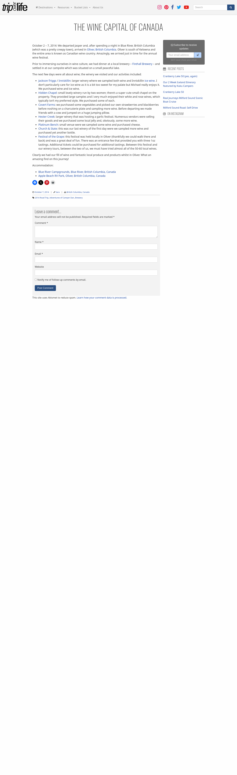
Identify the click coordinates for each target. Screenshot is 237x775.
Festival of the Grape (51, 136)
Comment (41, 223)
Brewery (79, 197)
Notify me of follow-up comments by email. (61, 279)
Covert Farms (46, 104)
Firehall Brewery (142, 64)
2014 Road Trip (42, 197)
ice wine (150, 80)
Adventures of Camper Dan (62, 197)
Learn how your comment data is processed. (102, 297)
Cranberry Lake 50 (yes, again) (180, 76)
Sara (58, 192)
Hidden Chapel (47, 93)
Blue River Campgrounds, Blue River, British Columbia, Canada (77, 172)
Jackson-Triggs (47, 80)
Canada (86, 192)
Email (39, 253)
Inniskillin (65, 80)
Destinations (44, 7)
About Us (98, 7)
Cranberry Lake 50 (173, 92)
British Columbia (74, 192)
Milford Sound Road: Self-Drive (180, 107)
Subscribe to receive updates (184, 46)
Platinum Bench (48, 124)
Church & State (47, 128)
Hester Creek (46, 116)
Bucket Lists (81, 7)
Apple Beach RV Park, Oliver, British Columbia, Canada (72, 176)
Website (39, 266)
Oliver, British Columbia (101, 49)
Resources (64, 7)
